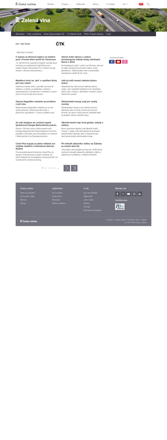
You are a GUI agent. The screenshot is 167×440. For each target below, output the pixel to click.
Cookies (109, 373)
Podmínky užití (133, 373)
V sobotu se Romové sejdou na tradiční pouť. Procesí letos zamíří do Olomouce (36, 116)
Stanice (96, 4)
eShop (23, 356)
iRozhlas (50, 4)
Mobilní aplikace (59, 356)
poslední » (74, 321)
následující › (67, 321)
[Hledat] (148, 4)
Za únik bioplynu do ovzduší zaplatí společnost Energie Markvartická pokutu (36, 253)
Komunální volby (27, 349)
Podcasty (56, 353)
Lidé (108, 34)
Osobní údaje (120, 373)
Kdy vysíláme (34, 34)
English (144, 373)
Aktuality (20, 34)
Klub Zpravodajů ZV (54, 34)
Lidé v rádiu (88, 353)
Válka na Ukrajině (27, 346)
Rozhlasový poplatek (92, 363)
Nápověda (88, 349)
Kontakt (87, 360)
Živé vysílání (57, 346)
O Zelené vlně (74, 34)
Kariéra (87, 356)
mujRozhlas (80, 4)
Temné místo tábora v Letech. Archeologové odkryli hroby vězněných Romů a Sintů (80, 118)
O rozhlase (110, 4)
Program (65, 4)
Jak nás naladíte (90, 346)
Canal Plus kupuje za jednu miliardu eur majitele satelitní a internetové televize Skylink (35, 299)
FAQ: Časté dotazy (93, 34)
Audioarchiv (57, 349)
